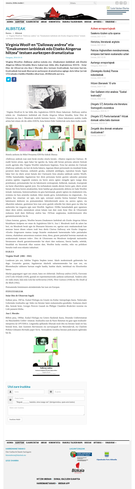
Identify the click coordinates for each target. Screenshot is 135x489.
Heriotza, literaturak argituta (105, 41)
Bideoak (88, 22)
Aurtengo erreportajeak (103, 62)
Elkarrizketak (32, 22)
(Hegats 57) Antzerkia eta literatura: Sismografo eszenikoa (109, 106)
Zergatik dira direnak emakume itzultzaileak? (107, 130)
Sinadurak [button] (110, 22)
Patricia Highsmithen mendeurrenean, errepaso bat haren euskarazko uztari (110, 52)
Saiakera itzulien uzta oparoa (105, 33)
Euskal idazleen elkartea (67, 479)
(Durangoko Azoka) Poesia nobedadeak (104, 72)
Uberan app (64, 483)
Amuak (44, 22)
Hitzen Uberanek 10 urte (103, 83)
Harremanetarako (46, 483)
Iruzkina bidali (14, 419)
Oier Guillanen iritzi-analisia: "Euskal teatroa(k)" (109, 93)
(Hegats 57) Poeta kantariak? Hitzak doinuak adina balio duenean (109, 118)
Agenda (10, 22)
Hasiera (8, 33)
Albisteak (19, 22)
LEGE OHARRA (12, 460)
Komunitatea (54, 22)
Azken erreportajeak (103, 28)
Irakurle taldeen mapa (72, 22)
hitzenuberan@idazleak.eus (16, 455)
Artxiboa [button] (98, 22)
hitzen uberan (44, 479)
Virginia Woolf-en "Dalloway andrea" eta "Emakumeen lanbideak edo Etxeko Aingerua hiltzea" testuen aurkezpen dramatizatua (43, 48)
